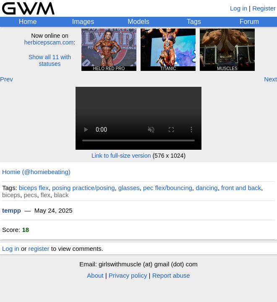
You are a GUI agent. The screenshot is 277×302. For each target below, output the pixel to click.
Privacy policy (128, 275)
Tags (194, 21)
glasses (129, 187)
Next (270, 79)
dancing (207, 187)
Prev (6, 79)
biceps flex (34, 187)
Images (83, 21)
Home (28, 21)
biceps (11, 194)
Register (264, 8)
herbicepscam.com (49, 42)
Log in (238, 8)
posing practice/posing (83, 187)
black (61, 194)
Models (138, 21)
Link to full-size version (121, 155)
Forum (249, 21)
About (95, 275)
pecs (30, 194)
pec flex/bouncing (167, 187)
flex (45, 194)
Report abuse (171, 275)
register (39, 248)
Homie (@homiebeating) (36, 171)
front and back (241, 187)
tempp (11, 210)
